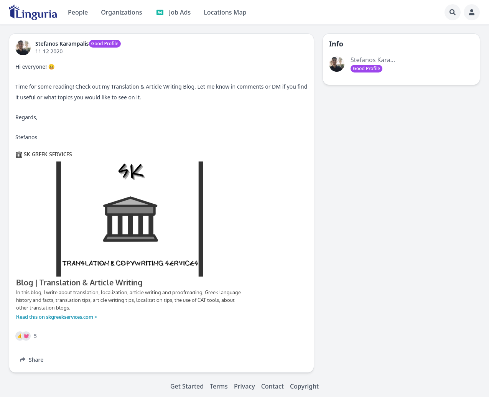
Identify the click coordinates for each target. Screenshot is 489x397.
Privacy (244, 386)
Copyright (304, 386)
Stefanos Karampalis (380, 60)
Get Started (187, 386)
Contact (272, 386)
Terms (219, 386)
